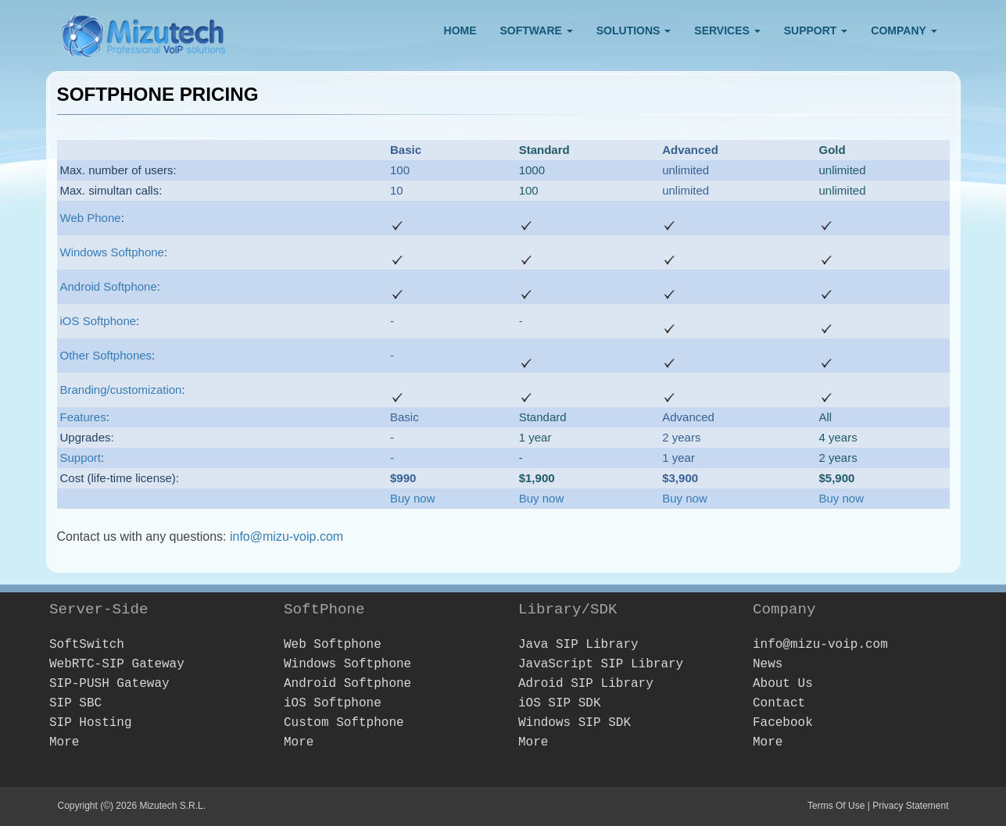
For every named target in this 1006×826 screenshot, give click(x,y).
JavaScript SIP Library (600, 664)
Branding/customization (121, 389)
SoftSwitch (86, 645)
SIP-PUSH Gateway (109, 684)
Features (83, 417)
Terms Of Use (836, 805)
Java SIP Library (578, 645)
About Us (783, 684)
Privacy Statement (910, 805)
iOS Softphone (98, 320)
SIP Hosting (90, 723)
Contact (779, 703)
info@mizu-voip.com (286, 536)
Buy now (412, 498)
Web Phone (90, 217)
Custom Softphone (344, 723)
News (767, 664)
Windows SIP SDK (574, 723)
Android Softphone (108, 286)
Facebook (783, 723)
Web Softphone (332, 645)
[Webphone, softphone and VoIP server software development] (144, 32)
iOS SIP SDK (559, 703)
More (64, 742)
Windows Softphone (112, 252)
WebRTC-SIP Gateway (116, 664)
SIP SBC (75, 703)
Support (81, 457)
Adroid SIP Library (585, 684)
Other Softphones (106, 355)
